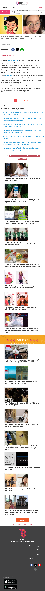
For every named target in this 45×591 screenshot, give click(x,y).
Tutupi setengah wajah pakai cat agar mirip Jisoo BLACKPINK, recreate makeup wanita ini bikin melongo (22, 143)
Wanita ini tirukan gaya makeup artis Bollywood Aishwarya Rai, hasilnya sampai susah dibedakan (22, 119)
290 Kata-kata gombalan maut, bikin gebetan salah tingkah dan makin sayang (20, 308)
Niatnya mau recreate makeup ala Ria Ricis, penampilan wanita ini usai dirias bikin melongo (23, 113)
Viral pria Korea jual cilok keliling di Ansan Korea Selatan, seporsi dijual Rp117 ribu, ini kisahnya (21, 222)
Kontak (31, 550)
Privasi (31, 558)
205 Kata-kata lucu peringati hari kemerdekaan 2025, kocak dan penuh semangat (21, 382)
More (13, 7)
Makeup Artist (14, 156)
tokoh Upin (8, 75)
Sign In (40, 7)
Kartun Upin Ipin (13, 60)
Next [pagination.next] (26, 101)
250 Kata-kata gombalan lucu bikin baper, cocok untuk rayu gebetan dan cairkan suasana (21, 287)
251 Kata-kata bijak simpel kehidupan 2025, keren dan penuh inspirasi (22, 404)
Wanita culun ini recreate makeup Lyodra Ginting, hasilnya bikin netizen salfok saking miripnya (22, 131)
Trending (24, 158)
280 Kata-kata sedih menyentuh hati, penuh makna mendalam (22, 490)
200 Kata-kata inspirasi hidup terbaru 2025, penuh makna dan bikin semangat (22, 425)
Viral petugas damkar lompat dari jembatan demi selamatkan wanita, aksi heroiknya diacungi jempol (21, 447)
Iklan (30, 546)
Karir (38, 554)
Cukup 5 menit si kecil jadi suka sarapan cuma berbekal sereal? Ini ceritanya (23, 137)
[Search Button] (36, 8)
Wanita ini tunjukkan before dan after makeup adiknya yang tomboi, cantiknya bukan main (21, 149)
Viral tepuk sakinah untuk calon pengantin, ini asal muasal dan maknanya (22, 244)
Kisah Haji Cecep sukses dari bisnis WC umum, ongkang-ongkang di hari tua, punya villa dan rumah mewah (21, 512)
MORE (22, 520)
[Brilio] (22, 3)
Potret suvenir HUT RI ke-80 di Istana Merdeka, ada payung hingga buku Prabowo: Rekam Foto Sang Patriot (21, 330)
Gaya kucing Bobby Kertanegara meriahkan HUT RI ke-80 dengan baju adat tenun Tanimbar (21, 361)
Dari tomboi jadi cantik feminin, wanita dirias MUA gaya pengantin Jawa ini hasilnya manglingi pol (23, 125)
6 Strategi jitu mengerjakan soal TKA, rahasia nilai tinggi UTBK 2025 (22, 179)
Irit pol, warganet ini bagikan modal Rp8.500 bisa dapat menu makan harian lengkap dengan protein (22, 265)
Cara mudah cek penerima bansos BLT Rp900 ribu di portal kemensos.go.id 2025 (22, 201)
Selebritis (4, 7)
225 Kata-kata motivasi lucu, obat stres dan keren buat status (22, 468)
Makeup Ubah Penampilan (28, 156)
